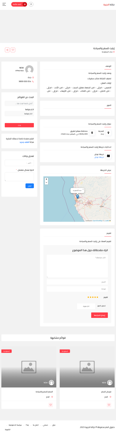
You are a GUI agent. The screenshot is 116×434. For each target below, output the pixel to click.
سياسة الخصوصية (15, 425)
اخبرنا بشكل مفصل (26, 170)
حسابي (45, 425)
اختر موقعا (29, 109)
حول (53, 425)
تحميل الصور (101, 305)
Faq (27, 425)
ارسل (29, 185)
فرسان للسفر (106, 391)
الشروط (7, 429)
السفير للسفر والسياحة (44, 391)
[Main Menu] (4, 4)
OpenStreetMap (97, 221)
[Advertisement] (58, 26)
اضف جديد (24, 142)
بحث (19, 125)
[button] (77, 196)
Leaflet (108, 221)
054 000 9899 (26, 81)
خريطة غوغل (99, 157)
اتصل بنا (36, 425)
